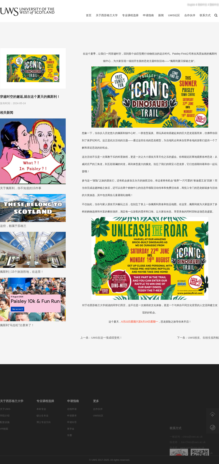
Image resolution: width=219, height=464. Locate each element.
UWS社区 (174, 15)
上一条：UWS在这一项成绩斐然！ (101, 337)
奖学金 (70, 440)
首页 (88, 15)
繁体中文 (214, 4)
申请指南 (148, 15)
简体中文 (202, 4)
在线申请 (72, 420)
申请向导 (72, 433)
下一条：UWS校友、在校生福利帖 (198, 337)
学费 (69, 447)
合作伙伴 (189, 15)
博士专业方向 (43, 433)
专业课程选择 (130, 15)
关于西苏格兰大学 (107, 15)
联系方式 (205, 15)
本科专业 (41, 420)
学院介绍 (4, 427)
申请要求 (72, 427)
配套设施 (4, 433)
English (191, 4)
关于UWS (5, 420)
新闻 (161, 15)
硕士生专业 (42, 427)
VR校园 (4, 440)
